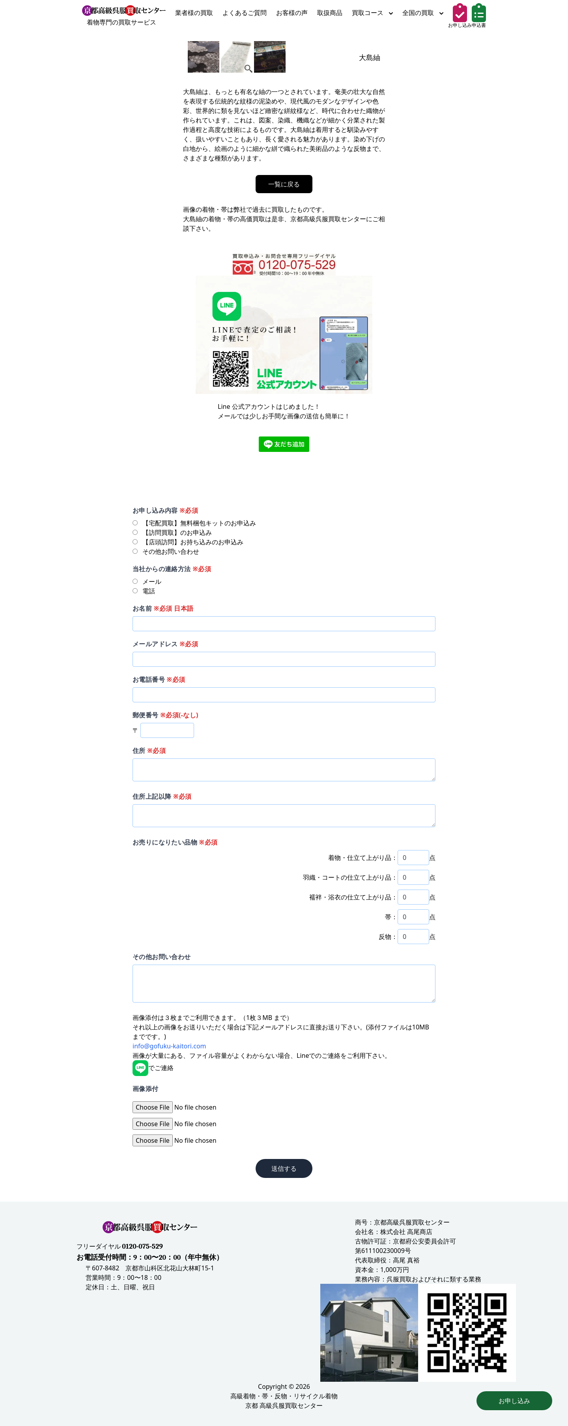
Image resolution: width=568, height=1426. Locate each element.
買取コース (372, 12)
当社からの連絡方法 (172, 568)
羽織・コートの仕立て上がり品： (350, 877)
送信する (284, 1168)
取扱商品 (329, 12)
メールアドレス (165, 644)
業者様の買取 (194, 12)
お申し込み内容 (165, 510)
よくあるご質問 (244, 12)
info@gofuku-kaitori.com (169, 1046)
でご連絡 (153, 1067)
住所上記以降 (162, 796)
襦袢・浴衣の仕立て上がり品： (353, 897)
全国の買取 (422, 12)
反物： (388, 936)
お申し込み (514, 1400)
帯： (391, 916)
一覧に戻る (284, 184)
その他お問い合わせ (162, 956)
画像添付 (146, 1088)
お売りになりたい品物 (175, 842)
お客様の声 (292, 12)
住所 (149, 750)
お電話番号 (159, 679)
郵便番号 (165, 715)
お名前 (163, 608)
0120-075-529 (142, 1246)
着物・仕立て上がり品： (363, 857)
